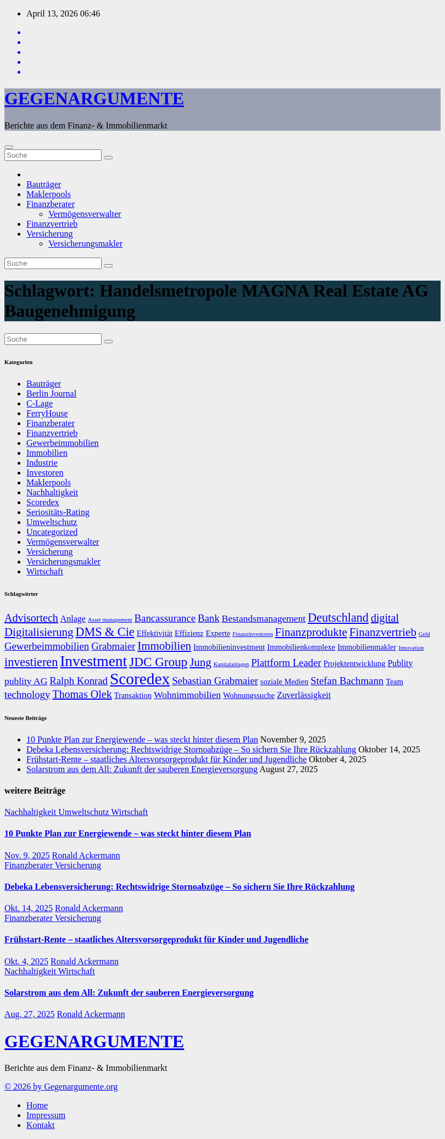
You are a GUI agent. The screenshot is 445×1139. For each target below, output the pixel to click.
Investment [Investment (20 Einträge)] (93, 661)
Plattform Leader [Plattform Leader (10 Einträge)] (286, 662)
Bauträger (43, 184)
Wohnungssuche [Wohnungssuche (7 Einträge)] (249, 695)
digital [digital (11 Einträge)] (385, 618)
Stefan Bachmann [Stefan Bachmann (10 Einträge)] (346, 680)
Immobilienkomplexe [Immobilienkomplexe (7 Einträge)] (301, 647)
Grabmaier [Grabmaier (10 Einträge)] (113, 646)
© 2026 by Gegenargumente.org (61, 1086)
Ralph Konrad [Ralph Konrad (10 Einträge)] (78, 680)
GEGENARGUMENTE (94, 98)
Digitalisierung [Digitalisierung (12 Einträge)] (39, 632)
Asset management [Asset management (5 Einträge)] (110, 620)
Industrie (42, 462)
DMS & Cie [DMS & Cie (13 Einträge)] (105, 632)
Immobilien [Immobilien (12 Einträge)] (164, 645)
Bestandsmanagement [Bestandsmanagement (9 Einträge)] (264, 618)
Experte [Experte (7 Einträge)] (217, 633)
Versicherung (49, 233)
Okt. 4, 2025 (26, 961)
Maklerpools (48, 194)
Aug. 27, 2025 (29, 1014)
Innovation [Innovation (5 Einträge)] (411, 648)
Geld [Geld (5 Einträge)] (424, 634)
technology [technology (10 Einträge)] (27, 694)
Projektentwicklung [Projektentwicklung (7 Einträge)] (355, 663)
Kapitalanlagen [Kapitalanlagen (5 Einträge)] (231, 664)
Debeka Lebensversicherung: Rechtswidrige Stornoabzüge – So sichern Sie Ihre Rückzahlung (191, 749)
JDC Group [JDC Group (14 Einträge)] (158, 662)
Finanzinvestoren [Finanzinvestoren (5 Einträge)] (252, 634)
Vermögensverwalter (84, 214)
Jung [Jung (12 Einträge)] (201, 662)
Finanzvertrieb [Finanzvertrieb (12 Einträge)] (382, 632)
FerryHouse (47, 413)
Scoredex (42, 502)
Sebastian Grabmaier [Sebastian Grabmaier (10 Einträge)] (215, 680)
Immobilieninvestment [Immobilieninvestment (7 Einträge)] (229, 647)
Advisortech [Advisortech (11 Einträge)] (31, 618)
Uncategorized (51, 532)
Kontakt (40, 1125)
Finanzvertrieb (51, 223)
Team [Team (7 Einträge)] (394, 681)
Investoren (45, 472)
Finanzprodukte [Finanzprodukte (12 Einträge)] (311, 632)
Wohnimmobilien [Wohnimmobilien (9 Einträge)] (187, 694)
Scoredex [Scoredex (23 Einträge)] (140, 679)
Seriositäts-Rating (58, 512)
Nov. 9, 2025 (27, 855)
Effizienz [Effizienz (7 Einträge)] (189, 633)
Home (37, 1105)
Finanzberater (50, 204)
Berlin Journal (51, 393)
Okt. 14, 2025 (28, 908)
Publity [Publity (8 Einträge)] (400, 663)
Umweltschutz (51, 522)
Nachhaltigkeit (52, 492)
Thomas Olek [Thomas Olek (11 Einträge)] (82, 694)
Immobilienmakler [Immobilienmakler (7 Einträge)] (366, 647)
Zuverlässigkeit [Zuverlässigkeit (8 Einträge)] (304, 695)
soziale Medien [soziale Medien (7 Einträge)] (284, 681)
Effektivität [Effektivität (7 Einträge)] (155, 633)
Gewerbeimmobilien (62, 443)
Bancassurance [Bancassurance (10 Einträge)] (165, 618)
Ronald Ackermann (86, 855)
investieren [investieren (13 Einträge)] (31, 662)
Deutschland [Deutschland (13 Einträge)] (338, 617)
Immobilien (47, 452)
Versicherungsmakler (85, 243)
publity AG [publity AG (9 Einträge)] (25, 680)
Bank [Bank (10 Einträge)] (209, 618)
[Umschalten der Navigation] (8, 147)
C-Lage (39, 403)
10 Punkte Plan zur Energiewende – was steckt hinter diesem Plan (142, 739)
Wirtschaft (44, 571)
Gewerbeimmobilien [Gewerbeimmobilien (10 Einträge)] (46, 646)
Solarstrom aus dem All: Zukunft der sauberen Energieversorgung (142, 769)
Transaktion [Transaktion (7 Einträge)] (133, 695)
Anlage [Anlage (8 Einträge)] (73, 618)
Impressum (45, 1115)
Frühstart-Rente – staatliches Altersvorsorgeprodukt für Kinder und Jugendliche (166, 759)
